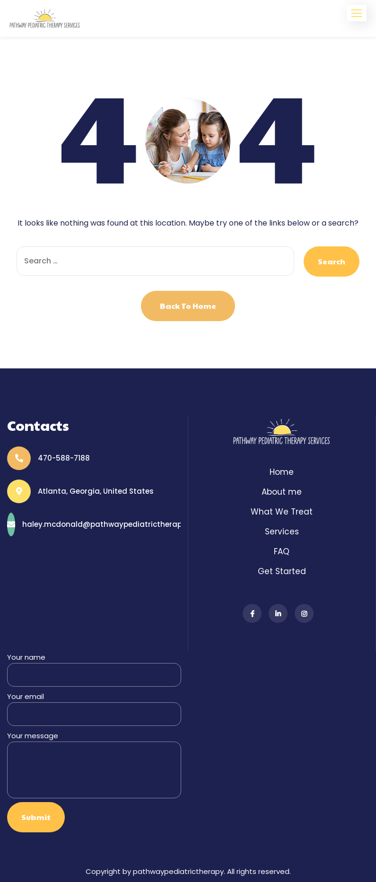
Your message (94, 764)
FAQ (281, 551)
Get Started (282, 571)
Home (282, 472)
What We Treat (282, 511)
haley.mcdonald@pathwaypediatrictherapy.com (113, 524)
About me (282, 492)
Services (282, 531)
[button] (357, 13)
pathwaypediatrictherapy (178, 871)
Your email (94, 708)
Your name (94, 669)
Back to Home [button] (188, 305)
